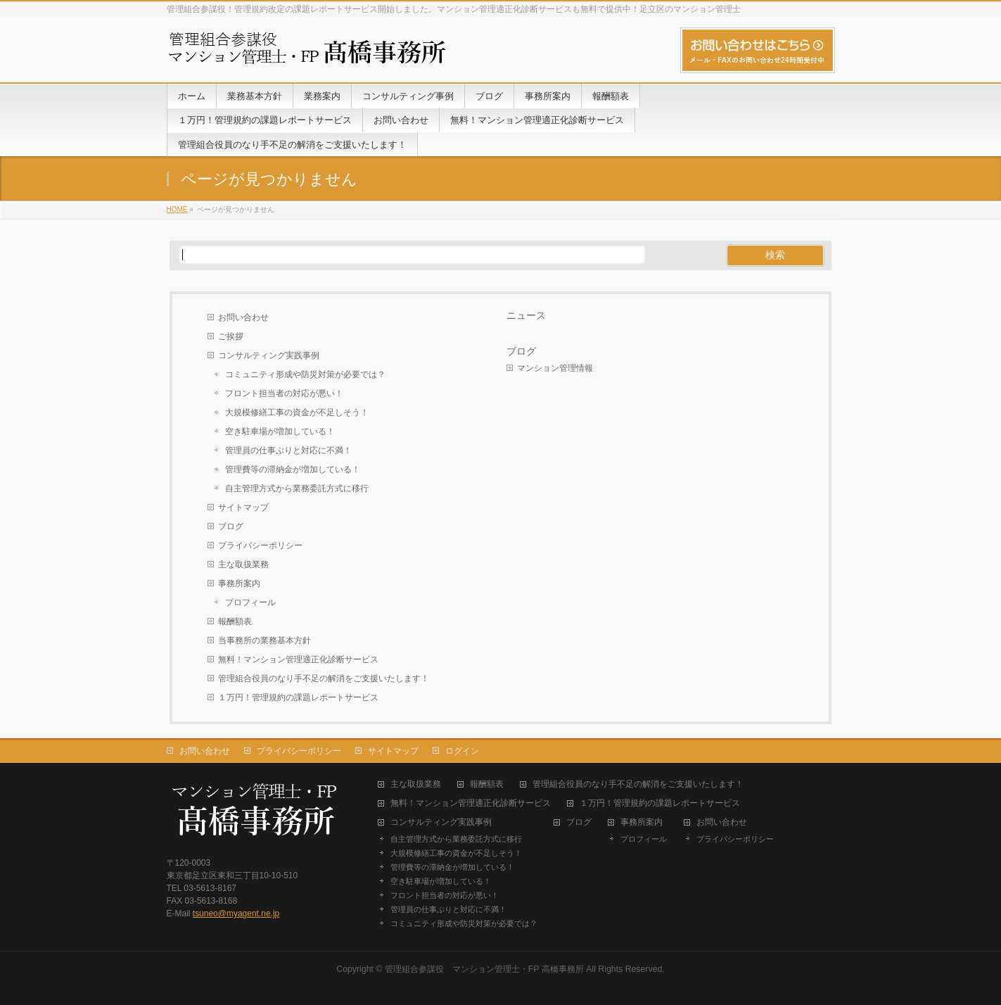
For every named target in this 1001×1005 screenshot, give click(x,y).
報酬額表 (235, 621)
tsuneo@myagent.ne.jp (236, 913)
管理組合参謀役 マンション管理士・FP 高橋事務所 (484, 969)
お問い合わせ (243, 317)
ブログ (230, 526)
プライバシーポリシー (260, 545)
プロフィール (250, 602)
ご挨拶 (230, 336)
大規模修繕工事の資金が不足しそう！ (297, 412)
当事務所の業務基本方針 (264, 640)
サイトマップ (243, 507)
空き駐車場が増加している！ (280, 431)
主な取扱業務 (243, 564)
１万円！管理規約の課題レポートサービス (298, 697)
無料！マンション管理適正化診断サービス (298, 659)
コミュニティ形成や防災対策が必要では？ (305, 374)
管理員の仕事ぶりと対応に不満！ (288, 450)
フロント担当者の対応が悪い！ (284, 393)
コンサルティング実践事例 (268, 355)
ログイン (462, 751)
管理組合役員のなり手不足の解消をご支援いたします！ (323, 678)
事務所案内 (239, 583)
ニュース (526, 315)
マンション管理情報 (555, 368)
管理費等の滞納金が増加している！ (292, 469)
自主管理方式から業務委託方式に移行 (297, 488)
